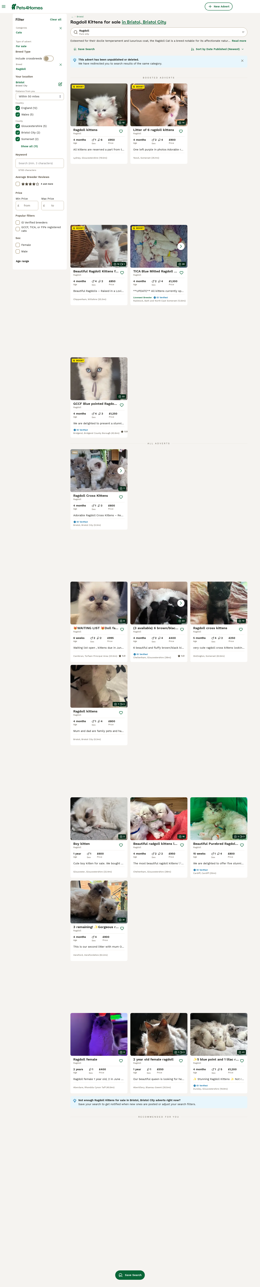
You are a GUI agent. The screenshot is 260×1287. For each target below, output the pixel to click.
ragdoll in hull (25, 1241)
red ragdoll (208, 1221)
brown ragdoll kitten (75, 1228)
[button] (98, 253)
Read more (239, 105)
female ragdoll (72, 1221)
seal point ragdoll (166, 1247)
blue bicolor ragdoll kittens (172, 1254)
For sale (24, 115)
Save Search (84, 114)
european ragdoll (212, 1267)
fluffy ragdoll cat (212, 1234)
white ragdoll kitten (75, 1260)
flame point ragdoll (121, 1254)
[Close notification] (242, 126)
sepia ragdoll (70, 1273)
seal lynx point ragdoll (77, 1267)
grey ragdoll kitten (120, 1241)
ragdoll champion (166, 1273)
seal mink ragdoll (212, 1215)
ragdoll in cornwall (28, 1215)
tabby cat (114, 1221)
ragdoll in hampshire (30, 1247)
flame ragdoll (117, 1247)
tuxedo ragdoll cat (213, 1228)
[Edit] (60, 246)
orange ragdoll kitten (215, 1241)
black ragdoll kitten (75, 1234)
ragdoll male (70, 1215)
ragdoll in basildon (28, 1267)
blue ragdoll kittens (121, 1228)
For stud (24, 124)
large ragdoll (163, 1241)
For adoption (45, 115)
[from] (27, 367)
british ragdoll (117, 1215)
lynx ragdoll (163, 1228)
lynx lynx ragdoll (119, 1260)
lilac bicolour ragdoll (215, 1273)
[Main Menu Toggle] (3, 6)
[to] (52, 367)
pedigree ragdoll (165, 1221)
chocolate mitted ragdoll (171, 1267)
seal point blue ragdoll (123, 1267)
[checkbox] (17, 164)
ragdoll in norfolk (27, 1221)
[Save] (121, 196)
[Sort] (217, 114)
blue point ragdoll (212, 1247)
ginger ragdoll (71, 1247)
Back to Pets (24, 92)
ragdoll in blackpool (29, 1234)
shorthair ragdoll (212, 1260)
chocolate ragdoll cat (215, 1254)
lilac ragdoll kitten (167, 1234)
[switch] (49, 138)
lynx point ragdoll (120, 1234)
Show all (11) (29, 308)
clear (58, 145)
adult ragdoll (70, 1241)
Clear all (55, 84)
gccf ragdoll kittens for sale (173, 1215)
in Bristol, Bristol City (144, 87)
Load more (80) (54, 230)
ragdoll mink (70, 1254)
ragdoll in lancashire (29, 1273)
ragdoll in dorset (27, 1254)
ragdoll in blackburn (29, 1260)
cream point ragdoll (168, 1260)
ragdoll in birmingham (30, 1228)
